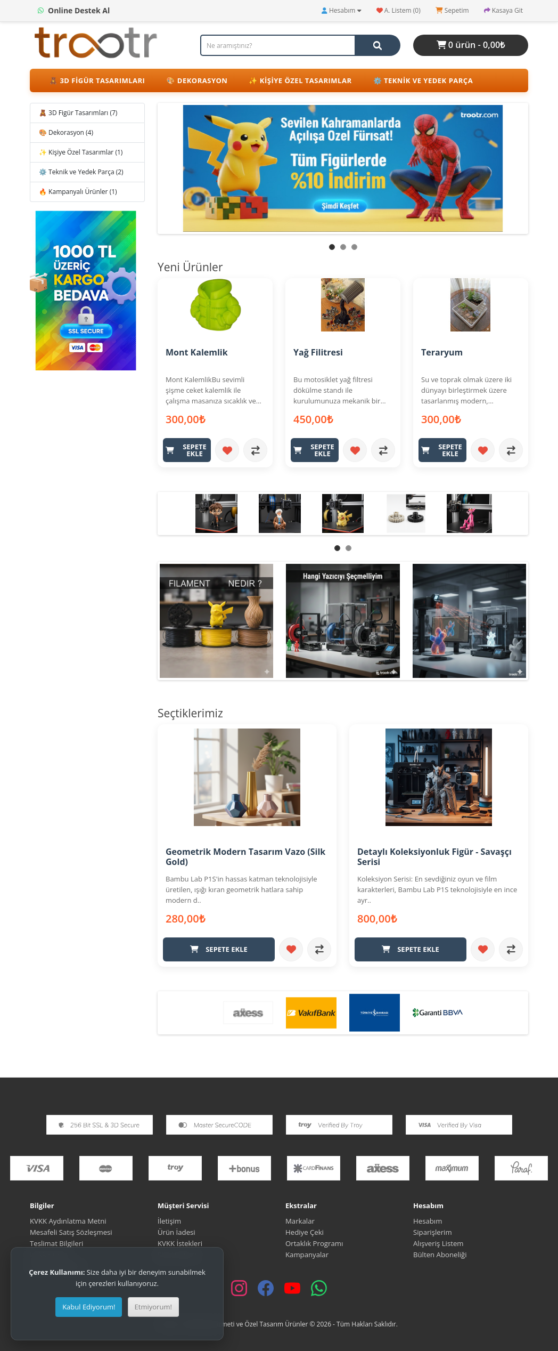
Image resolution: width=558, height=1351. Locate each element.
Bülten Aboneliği (440, 1254)
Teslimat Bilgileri (56, 1243)
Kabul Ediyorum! (88, 1307)
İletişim (169, 1220)
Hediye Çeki (304, 1231)
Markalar (300, 1220)
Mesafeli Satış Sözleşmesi (72, 1231)
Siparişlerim (432, 1231)
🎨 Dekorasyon (196, 80)
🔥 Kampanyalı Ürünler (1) (78, 191)
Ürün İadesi (176, 1231)
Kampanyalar (307, 1254)
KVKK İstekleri (180, 1243)
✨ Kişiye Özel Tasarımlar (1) (80, 152)
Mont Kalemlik (197, 352)
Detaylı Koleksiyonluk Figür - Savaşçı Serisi (434, 857)
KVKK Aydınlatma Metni (68, 1220)
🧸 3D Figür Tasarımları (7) (78, 112)
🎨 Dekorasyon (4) (66, 132)
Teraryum (442, 352)
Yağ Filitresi (318, 352)
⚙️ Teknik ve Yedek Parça (423, 80)
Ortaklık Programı (314, 1243)
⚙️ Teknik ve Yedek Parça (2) (81, 171)
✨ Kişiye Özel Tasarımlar (300, 80)
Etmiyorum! (153, 1307)
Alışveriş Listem (438, 1243)
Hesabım (427, 1220)
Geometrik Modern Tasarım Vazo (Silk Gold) (245, 857)
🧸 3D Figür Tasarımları (97, 80)
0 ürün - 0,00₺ (471, 45)
